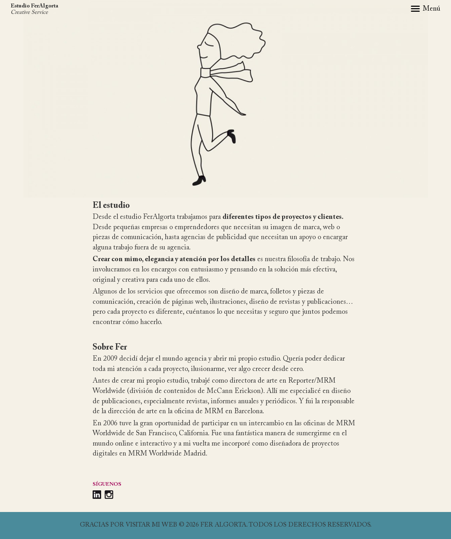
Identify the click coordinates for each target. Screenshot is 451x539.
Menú (431, 8)
